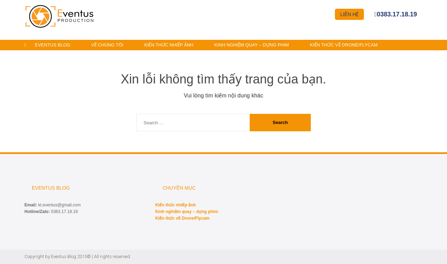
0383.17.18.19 (397, 14)
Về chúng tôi (107, 44)
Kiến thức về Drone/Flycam (344, 44)
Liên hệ (349, 14)
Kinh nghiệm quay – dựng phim (251, 44)
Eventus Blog (52, 44)
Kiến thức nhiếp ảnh (168, 44)
